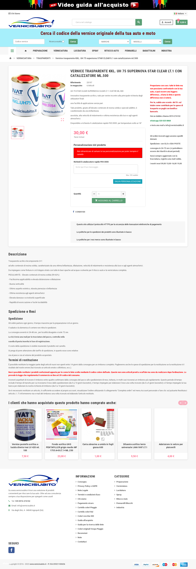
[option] (25, 434)
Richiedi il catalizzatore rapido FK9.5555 (91, 162)
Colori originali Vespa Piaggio (90, 529)
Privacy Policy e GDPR (87, 486)
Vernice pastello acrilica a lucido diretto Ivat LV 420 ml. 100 (25, 447)
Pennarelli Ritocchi (124, 503)
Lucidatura (80, 50)
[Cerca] (107, 22)
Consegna (82, 482)
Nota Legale (83, 490)
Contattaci (82, 542)
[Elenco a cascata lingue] (180, 13)
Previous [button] (180, 403)
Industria (166, 50)
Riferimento (75, 82)
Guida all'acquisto (85, 520)
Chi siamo (82, 499)
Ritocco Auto (111, 50)
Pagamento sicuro (86, 503)
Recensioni (82, 533)
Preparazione (40, 50)
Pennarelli (131, 50)
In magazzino (76, 85)
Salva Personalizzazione (128, 181)
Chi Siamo (14, 13)
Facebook (11, 550)
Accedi (166, 22)
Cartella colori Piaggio (87, 507)
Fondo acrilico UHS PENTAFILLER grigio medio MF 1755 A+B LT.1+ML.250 (61, 447)
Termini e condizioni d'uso (89, 494)
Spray (95, 50)
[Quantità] (108, 193)
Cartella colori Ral (85, 512)
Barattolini (149, 50)
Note (80, 537)
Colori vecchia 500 (86, 516)
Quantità (77, 194)
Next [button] (185, 403)
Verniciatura (61, 50)
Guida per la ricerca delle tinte (91, 524)
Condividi (79, 212)
